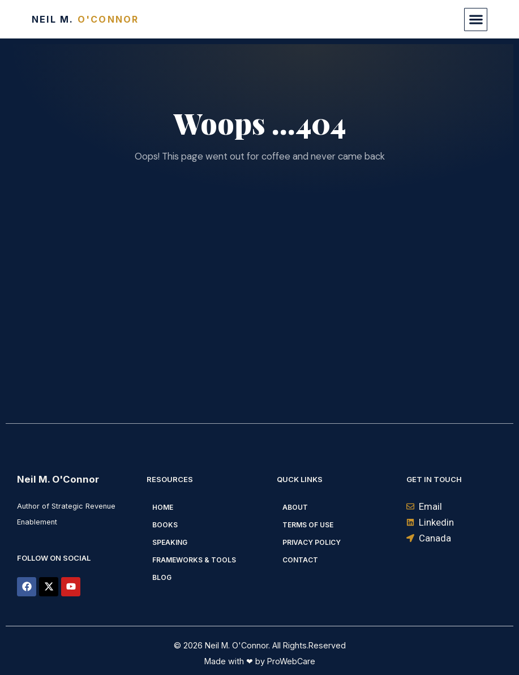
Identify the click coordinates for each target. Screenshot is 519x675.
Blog (161, 577)
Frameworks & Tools (194, 560)
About (295, 507)
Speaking (169, 542)
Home (162, 507)
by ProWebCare (284, 661)
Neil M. (85, 19)
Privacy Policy (311, 542)
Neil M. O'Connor (58, 479)
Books (165, 525)
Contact (300, 560)
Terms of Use (307, 525)
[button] (475, 19)
